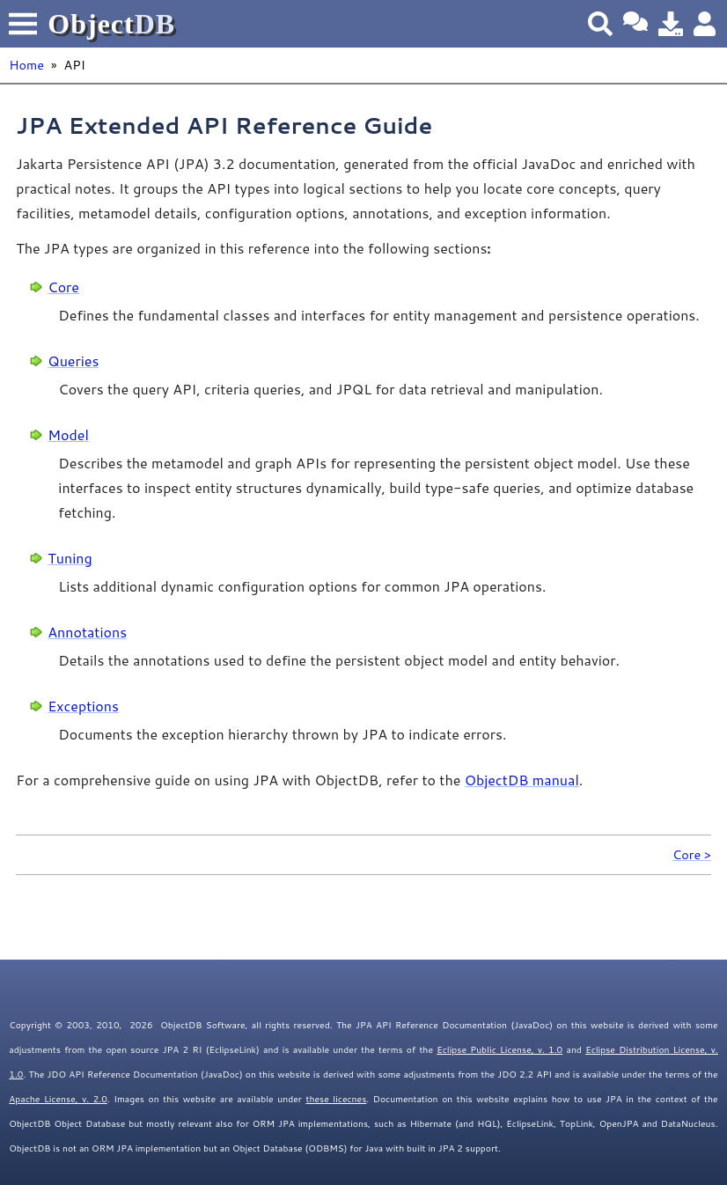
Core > (691, 854)
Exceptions (83, 706)
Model (68, 434)
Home (26, 64)
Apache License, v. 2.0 (58, 1099)
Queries (73, 360)
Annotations (87, 632)
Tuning (70, 558)
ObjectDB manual (522, 779)
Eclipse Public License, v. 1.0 (499, 1049)
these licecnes (335, 1099)
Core (63, 286)
